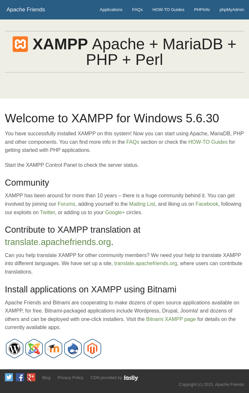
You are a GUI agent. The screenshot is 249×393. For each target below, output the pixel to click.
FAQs (137, 9)
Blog (46, 377)
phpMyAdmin (231, 9)
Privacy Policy (71, 377)
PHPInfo (202, 9)
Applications (111, 9)
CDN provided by (114, 378)
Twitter (47, 212)
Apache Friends (25, 9)
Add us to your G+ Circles (31, 377)
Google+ (115, 212)
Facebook (207, 204)
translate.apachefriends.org (58, 242)
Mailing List (142, 204)
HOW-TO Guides (168, 9)
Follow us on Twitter (9, 377)
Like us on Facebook (20, 377)
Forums (66, 204)
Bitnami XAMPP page (171, 319)
